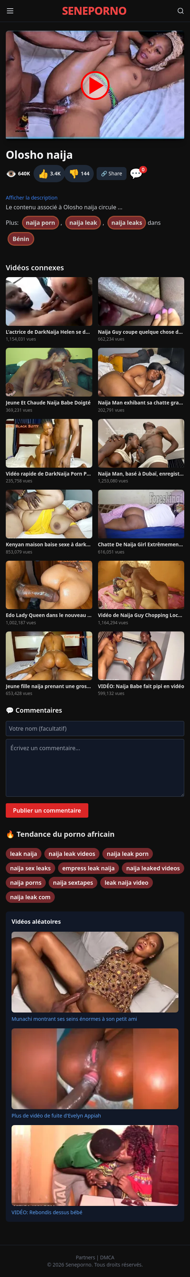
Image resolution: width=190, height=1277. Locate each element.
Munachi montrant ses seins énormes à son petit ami (74, 1018)
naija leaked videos (153, 868)
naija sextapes (73, 883)
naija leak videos (72, 854)
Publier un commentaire (47, 810)
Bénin (21, 239)
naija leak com (30, 897)
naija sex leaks (30, 868)
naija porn (40, 223)
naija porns (25, 883)
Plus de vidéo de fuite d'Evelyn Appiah (56, 1115)
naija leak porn (128, 854)
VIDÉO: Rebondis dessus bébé (47, 1212)
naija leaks (126, 223)
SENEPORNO (94, 10)
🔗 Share (111, 173)
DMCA (107, 1257)
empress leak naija (88, 868)
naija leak (83, 223)
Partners (86, 1257)
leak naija (23, 854)
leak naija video (127, 883)
